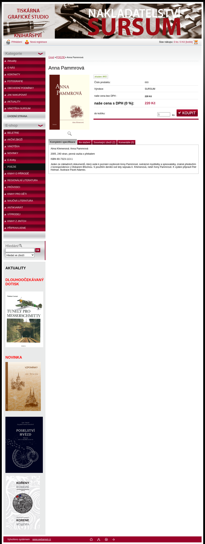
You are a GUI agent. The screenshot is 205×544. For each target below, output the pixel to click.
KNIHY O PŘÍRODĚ (18, 173)
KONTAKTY (13, 74)
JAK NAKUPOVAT (17, 94)
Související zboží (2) (104, 142)
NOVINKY (12, 153)
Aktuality (11, 61)
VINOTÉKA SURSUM (18, 108)
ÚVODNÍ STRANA (17, 116)
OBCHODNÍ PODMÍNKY (20, 88)
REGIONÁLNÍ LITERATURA (22, 180)
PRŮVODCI (13, 187)
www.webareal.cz (41, 539)
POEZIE (11, 166)
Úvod (51, 57)
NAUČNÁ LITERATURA (20, 200)
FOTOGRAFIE (15, 81)
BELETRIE (13, 132)
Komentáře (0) (126, 142)
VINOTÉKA (13, 146)
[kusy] (163, 114)
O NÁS (11, 67)
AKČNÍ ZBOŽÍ (14, 139)
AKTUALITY (13, 101)
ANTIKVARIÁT (15, 207)
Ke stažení (84, 142)
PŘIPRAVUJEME (16, 228)
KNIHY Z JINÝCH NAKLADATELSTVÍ (14, 222)
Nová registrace (38, 42)
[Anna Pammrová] (69, 106)
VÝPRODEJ (13, 214)
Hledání (11, 246)
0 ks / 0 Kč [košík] (183, 42)
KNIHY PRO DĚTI (17, 194)
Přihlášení (16, 42)
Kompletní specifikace (62, 141)
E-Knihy (11, 160)
